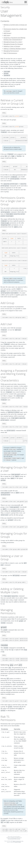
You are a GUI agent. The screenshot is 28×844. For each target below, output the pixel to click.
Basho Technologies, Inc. (18, 841)
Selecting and (11, 664)
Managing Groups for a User (12, 42)
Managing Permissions (11, 51)
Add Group (7, 33)
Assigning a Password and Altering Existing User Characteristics (14, 38)
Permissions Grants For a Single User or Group (15, 30)
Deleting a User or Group (11, 46)
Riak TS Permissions (10, 53)
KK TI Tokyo (18, 842)
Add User (6, 35)
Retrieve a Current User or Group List (15, 25)
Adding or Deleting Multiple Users (14, 48)
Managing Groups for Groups (13, 44)
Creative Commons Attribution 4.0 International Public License (14, 838)
